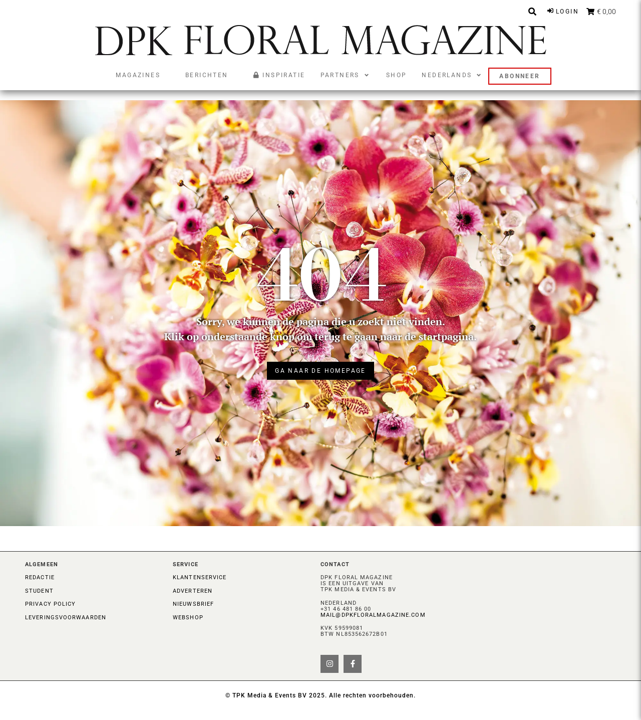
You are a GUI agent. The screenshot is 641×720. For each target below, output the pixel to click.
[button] (346, 75)
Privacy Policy (50, 604)
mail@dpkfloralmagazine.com (373, 615)
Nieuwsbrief (193, 604)
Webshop (188, 617)
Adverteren (192, 591)
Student (39, 591)
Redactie (40, 577)
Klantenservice (199, 577)
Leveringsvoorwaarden (65, 617)
